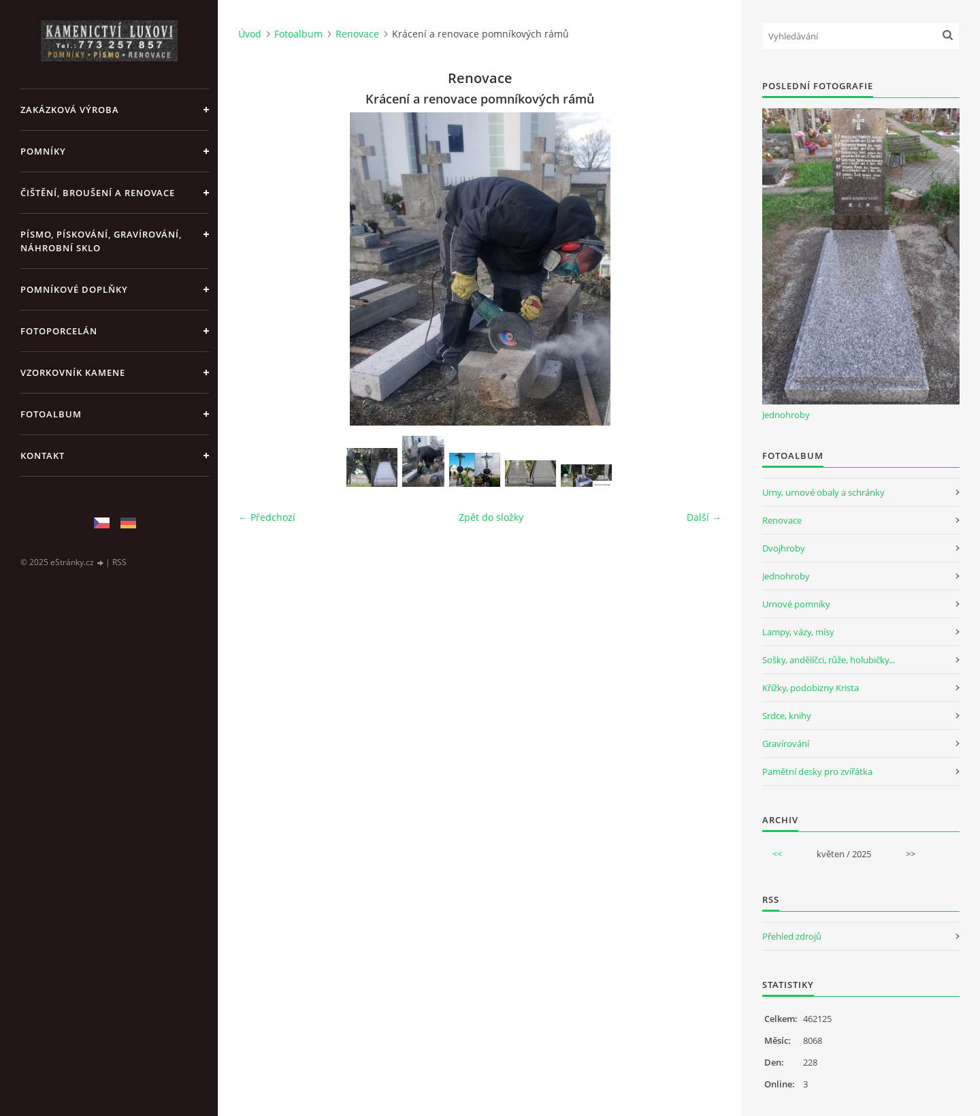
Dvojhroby (783, 548)
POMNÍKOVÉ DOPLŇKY (74, 289)
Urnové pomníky (796, 604)
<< (777, 854)
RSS (119, 562)
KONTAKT (42, 455)
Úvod (249, 33)
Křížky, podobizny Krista (810, 688)
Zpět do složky (491, 517)
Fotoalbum (51, 414)
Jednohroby (786, 415)
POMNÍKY (43, 151)
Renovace (357, 33)
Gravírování (785, 743)
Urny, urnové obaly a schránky (823, 492)
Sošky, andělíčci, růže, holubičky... (828, 660)
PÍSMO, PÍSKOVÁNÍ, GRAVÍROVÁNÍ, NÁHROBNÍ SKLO (101, 241)
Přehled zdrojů (791, 936)
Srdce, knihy (786, 716)
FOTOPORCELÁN (58, 331)
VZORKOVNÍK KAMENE (72, 372)
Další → (704, 517)
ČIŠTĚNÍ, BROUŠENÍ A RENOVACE (97, 193)
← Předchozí (266, 517)
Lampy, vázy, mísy (798, 632)
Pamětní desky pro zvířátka (817, 771)
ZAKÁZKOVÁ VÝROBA (69, 109)
